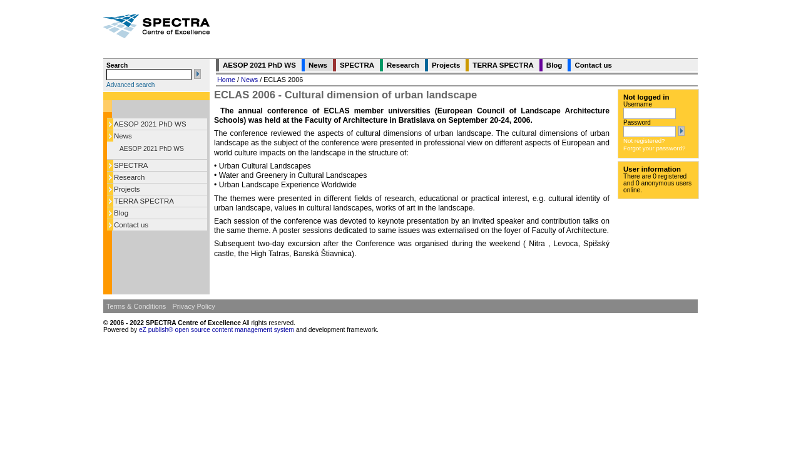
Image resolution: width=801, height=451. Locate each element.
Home (226, 79)
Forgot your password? (654, 148)
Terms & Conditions (136, 306)
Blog (121, 213)
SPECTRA (131, 165)
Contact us (131, 225)
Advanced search (130, 84)
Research (129, 177)
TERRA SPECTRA (144, 201)
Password (637, 122)
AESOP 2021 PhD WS (150, 124)
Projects (127, 189)
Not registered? (644, 140)
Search (117, 65)
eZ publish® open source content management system (217, 329)
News (123, 136)
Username (637, 104)
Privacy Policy (193, 306)
